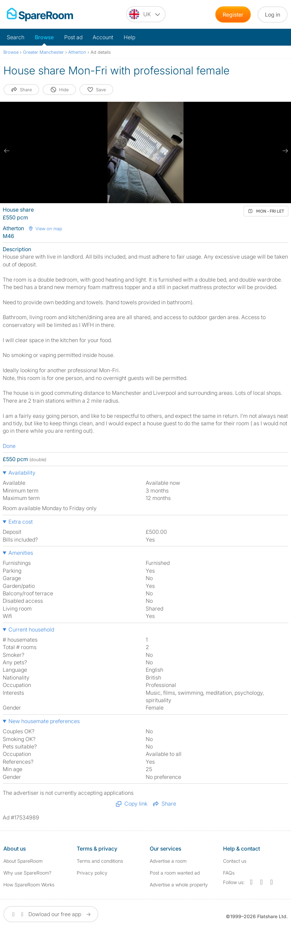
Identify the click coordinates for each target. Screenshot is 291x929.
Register (233, 14)
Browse (44, 37)
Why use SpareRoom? (27, 873)
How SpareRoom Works (28, 884)
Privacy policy (92, 873)
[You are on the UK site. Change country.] (146, 14)
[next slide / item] (284, 150)
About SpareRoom (23, 861)
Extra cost (20, 521)
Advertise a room (168, 861)
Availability (21, 472)
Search (15, 37)
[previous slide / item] (7, 150)
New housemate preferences (44, 721)
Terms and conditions (100, 861)
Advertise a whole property (179, 884)
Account (103, 37)
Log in (272, 14)
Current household (31, 629)
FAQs (229, 873)
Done (9, 446)
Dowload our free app (51, 914)
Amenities (20, 552)
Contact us (234, 861)
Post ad (73, 37)
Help (129, 37)
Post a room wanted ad (175, 873)
